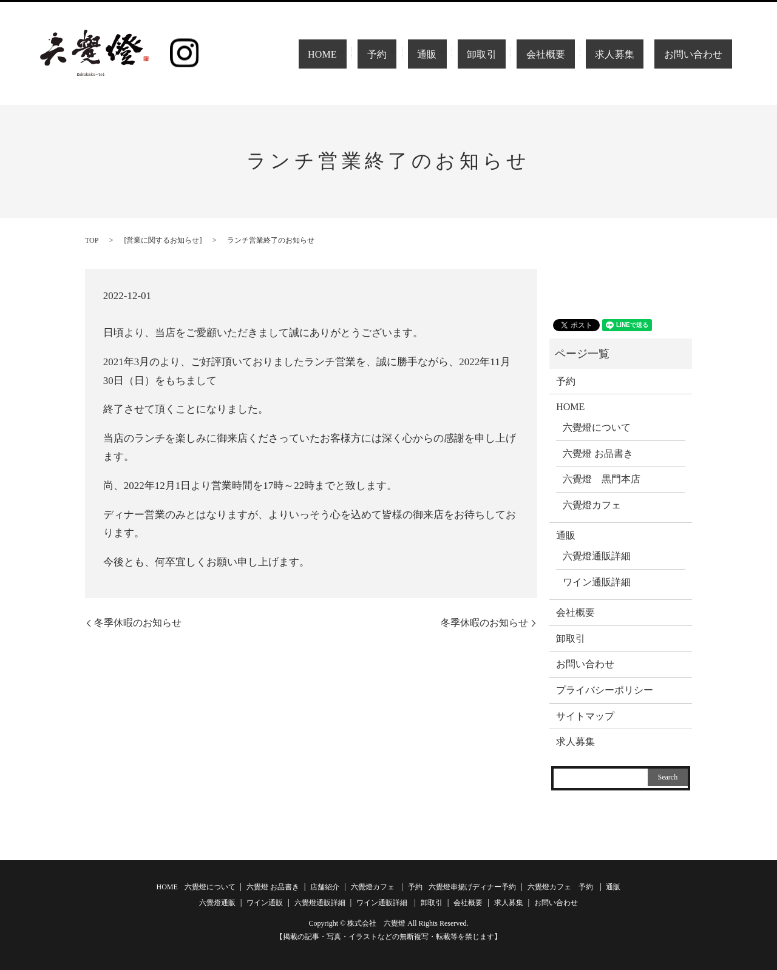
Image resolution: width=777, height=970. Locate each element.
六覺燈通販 (217, 902)
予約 (407, 54)
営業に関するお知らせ (162, 240)
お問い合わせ (696, 54)
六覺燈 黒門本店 (601, 479)
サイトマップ (585, 716)
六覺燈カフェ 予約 (560, 887)
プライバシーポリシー (604, 690)
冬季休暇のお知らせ (138, 623)
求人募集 (626, 54)
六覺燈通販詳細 (597, 556)
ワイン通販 (264, 902)
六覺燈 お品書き (598, 453)
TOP (91, 240)
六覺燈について (597, 427)
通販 (458, 54)
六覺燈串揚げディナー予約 (472, 887)
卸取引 (514, 54)
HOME (351, 54)
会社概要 (567, 54)
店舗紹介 (324, 887)
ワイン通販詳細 (597, 582)
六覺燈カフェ (592, 505)
